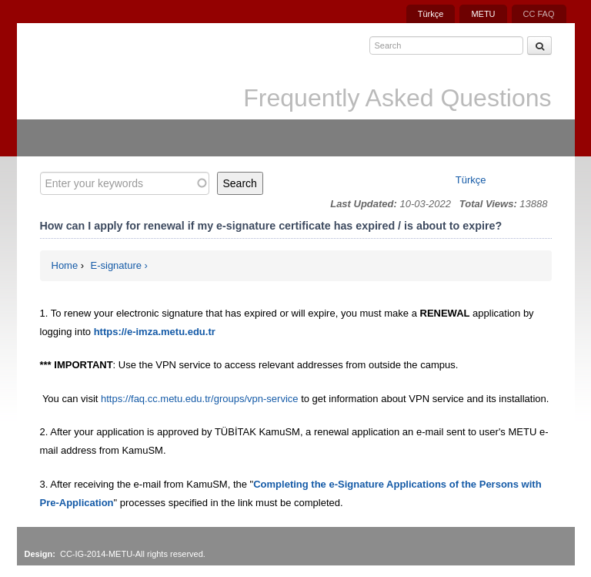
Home (65, 265)
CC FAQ (539, 13)
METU (483, 13)
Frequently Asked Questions (397, 98)
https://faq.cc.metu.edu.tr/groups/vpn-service (200, 398)
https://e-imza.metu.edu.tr (154, 331)
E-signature (116, 265)
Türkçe (431, 13)
